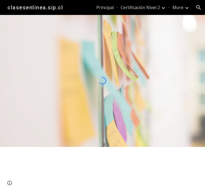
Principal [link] (105, 7)
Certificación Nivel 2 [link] (140, 7)
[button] (198, 7)
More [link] (177, 7)
